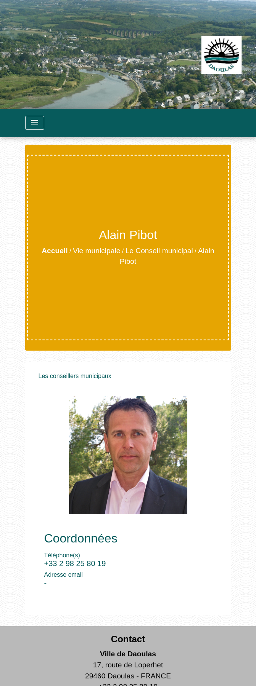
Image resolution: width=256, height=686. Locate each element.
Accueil (55, 251)
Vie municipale (96, 251)
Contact (128, 639)
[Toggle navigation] (34, 123)
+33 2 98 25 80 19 (75, 563)
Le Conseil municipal (159, 251)
